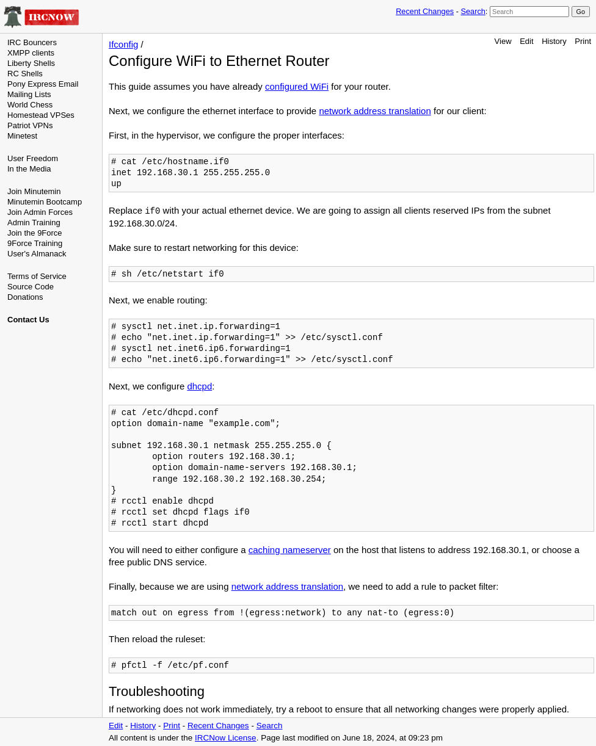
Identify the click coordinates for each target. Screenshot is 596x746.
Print (583, 41)
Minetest (22, 135)
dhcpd (199, 386)
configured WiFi (297, 86)
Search (472, 11)
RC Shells (25, 73)
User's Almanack (36, 253)
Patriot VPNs (30, 125)
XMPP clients (30, 52)
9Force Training (34, 243)
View (503, 41)
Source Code (30, 286)
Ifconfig (123, 44)
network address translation (375, 111)
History (554, 41)
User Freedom (32, 158)
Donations (25, 297)
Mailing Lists (29, 94)
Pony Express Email (42, 84)
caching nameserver (290, 550)
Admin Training (33, 222)
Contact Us (28, 319)
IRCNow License (225, 737)
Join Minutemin (33, 191)
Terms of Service (37, 276)
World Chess (30, 104)
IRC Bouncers (32, 42)
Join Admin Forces (40, 212)
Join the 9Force (34, 232)
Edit (526, 41)
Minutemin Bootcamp (44, 201)
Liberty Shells (31, 63)
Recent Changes (425, 11)
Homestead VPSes (40, 115)
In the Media (29, 168)
